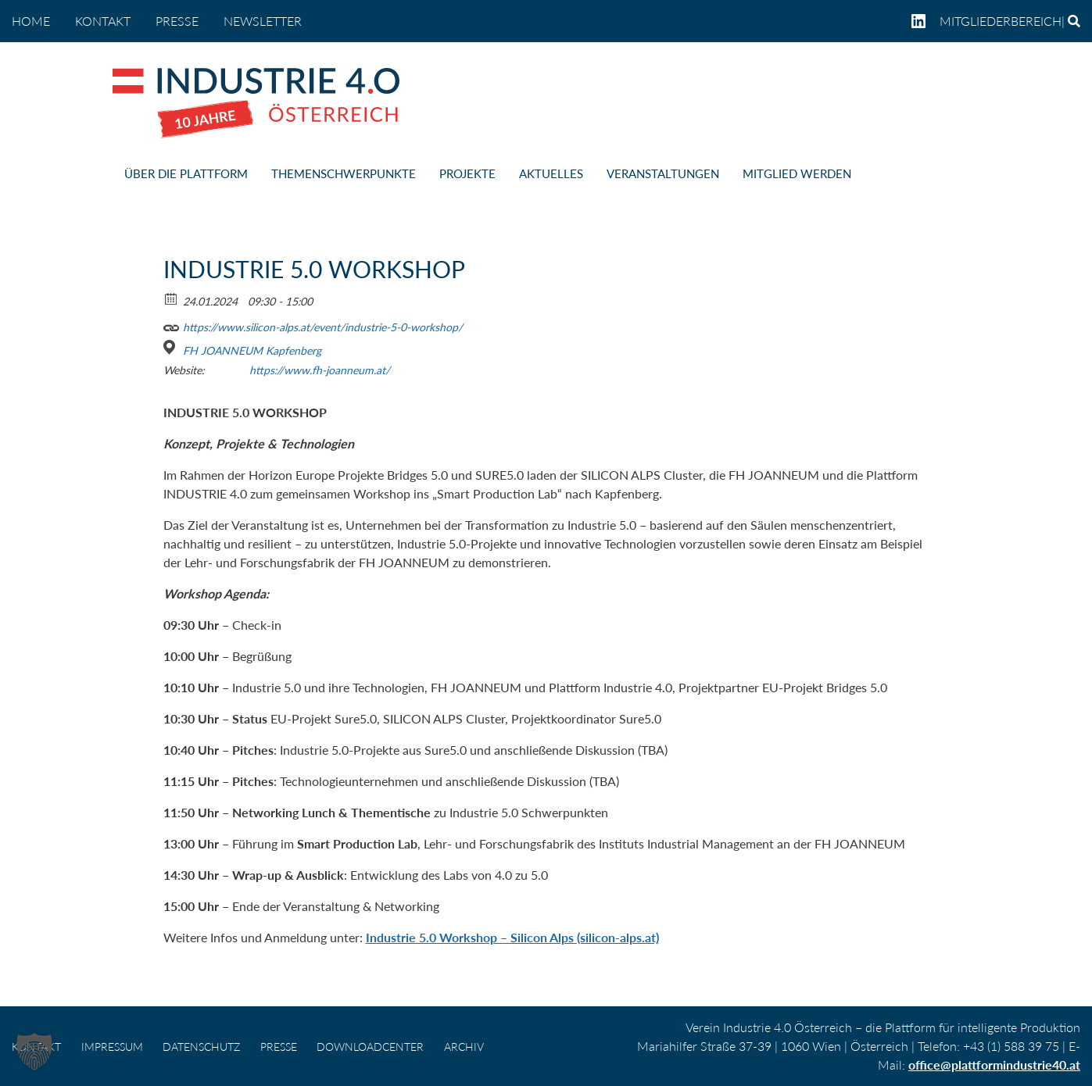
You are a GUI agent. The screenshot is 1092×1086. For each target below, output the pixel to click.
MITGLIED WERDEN (797, 173)
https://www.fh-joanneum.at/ (319, 370)
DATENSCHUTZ (201, 1046)
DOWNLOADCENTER (370, 1046)
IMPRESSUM (112, 1046)
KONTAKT (103, 20)
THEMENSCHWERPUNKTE (343, 173)
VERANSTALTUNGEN (663, 173)
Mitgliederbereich (1001, 20)
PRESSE (177, 20)
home (31, 20)
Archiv (464, 1046)
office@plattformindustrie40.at (994, 1064)
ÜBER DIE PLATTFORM (186, 173)
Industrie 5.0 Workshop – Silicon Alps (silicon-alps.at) (512, 937)
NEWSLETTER (263, 20)
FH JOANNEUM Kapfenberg (252, 350)
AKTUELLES (551, 173)
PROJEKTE (467, 173)
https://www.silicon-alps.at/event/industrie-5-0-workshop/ (313, 325)
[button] (34, 1051)
